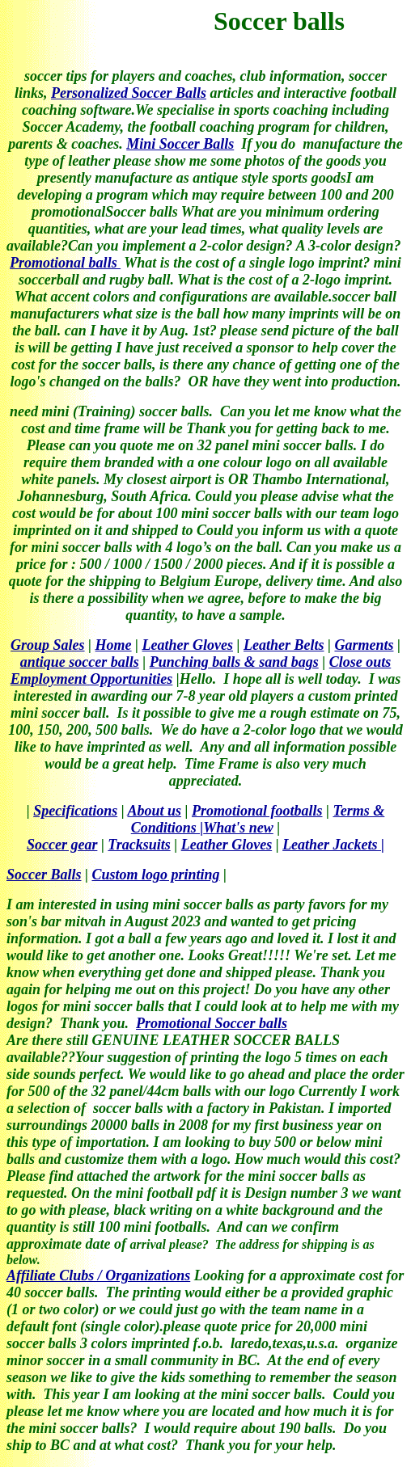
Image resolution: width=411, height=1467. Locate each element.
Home (113, 645)
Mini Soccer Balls (180, 144)
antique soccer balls (79, 662)
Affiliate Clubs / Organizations (98, 1275)
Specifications (75, 811)
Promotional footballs (257, 811)
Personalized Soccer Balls (128, 93)
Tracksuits (139, 845)
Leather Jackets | (333, 845)
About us (154, 811)
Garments (363, 645)
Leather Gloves (187, 645)
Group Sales (48, 645)
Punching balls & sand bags (234, 662)
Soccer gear (62, 845)
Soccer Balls (44, 874)
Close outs (360, 662)
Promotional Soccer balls (211, 1023)
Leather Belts (284, 645)
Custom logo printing (155, 874)
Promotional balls (65, 263)
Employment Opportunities (92, 679)
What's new (238, 828)
